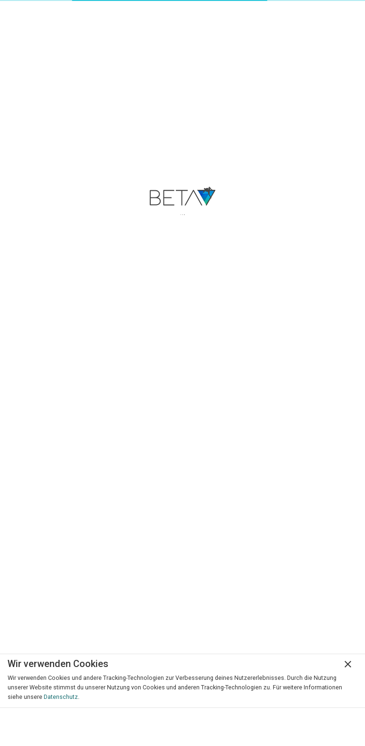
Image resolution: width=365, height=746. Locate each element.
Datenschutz (61, 696)
